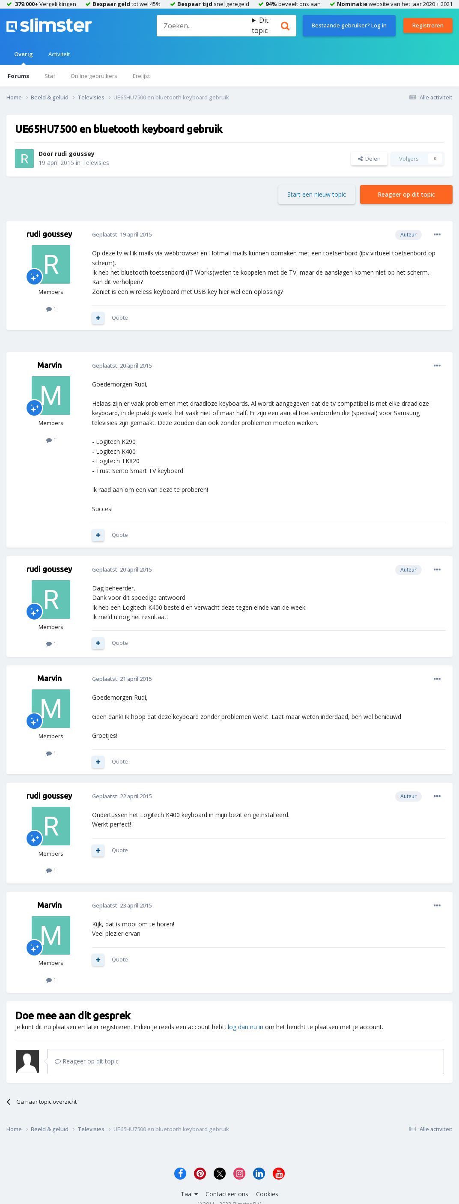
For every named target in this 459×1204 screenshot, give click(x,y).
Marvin (49, 365)
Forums (18, 76)
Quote (120, 317)
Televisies (95, 163)
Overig (23, 57)
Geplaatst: (122, 234)
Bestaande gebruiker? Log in (349, 25)
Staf (50, 76)
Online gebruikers (94, 76)
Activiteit (59, 54)
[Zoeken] (204, 25)
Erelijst (141, 76)
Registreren (428, 25)
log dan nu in (245, 1027)
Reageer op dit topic (406, 194)
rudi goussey (75, 154)
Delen (369, 158)
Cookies (267, 1194)
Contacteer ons (227, 1194)
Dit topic (260, 25)
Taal (189, 1194)
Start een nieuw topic (316, 194)
